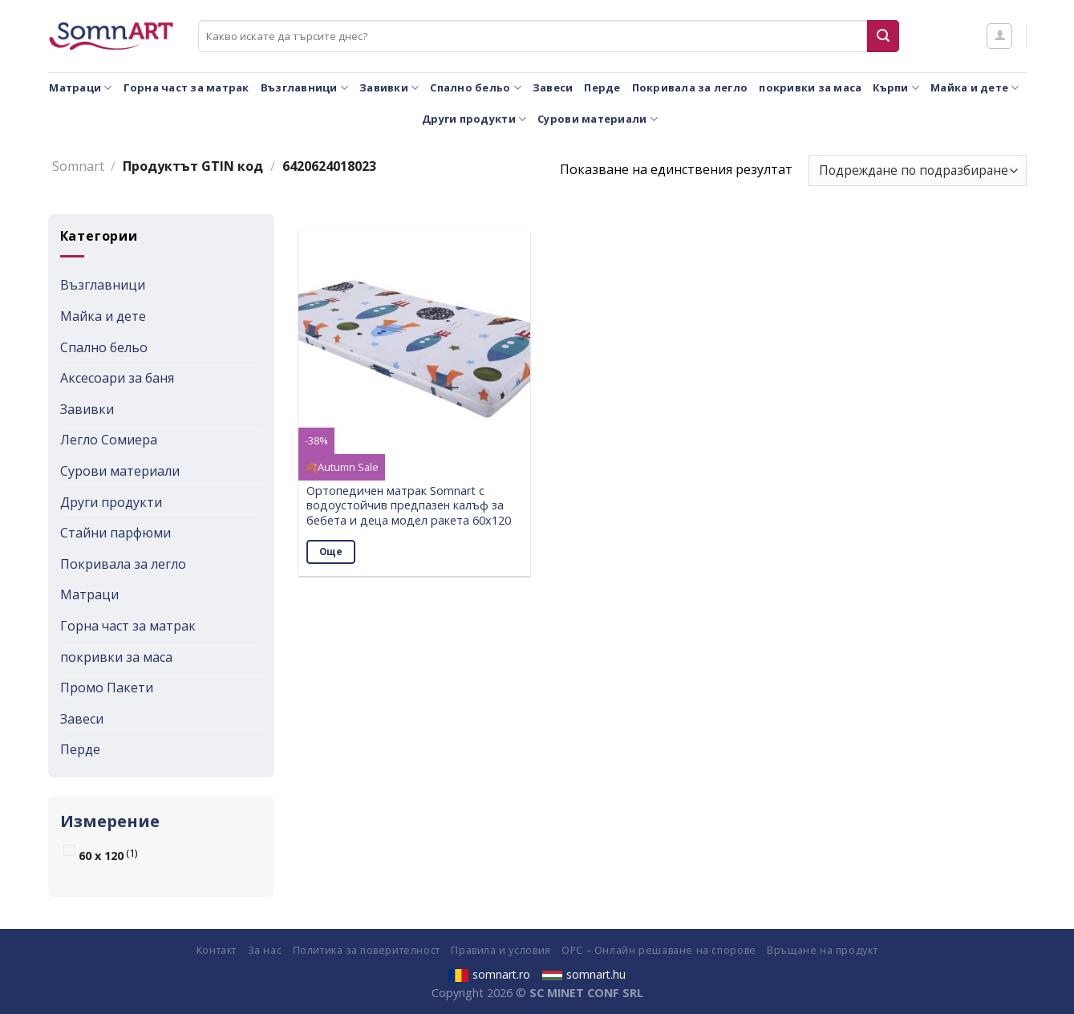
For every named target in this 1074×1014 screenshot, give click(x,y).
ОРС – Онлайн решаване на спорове (658, 950)
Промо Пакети (106, 687)
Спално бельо (475, 87)
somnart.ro (489, 974)
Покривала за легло (690, 87)
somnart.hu (584, 974)
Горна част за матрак (186, 87)
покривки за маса (810, 87)
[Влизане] (999, 36)
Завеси (553, 87)
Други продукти (474, 119)
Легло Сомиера (108, 439)
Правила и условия (500, 950)
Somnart (78, 166)
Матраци (80, 87)
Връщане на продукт (822, 950)
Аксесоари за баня (117, 378)
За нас (265, 950)
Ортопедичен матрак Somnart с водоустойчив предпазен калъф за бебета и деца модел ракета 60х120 (408, 506)
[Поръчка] (917, 170)
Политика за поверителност (366, 950)
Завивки (389, 87)
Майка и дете (974, 87)
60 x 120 (101, 855)
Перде (602, 87)
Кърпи (896, 87)
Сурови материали (597, 119)
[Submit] (883, 36)
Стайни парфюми (115, 532)
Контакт (217, 950)
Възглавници (304, 87)
